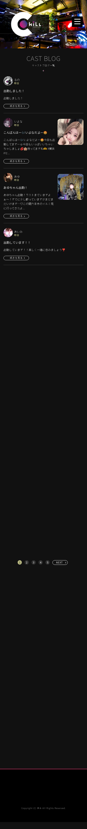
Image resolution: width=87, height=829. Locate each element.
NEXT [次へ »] (59, 562)
